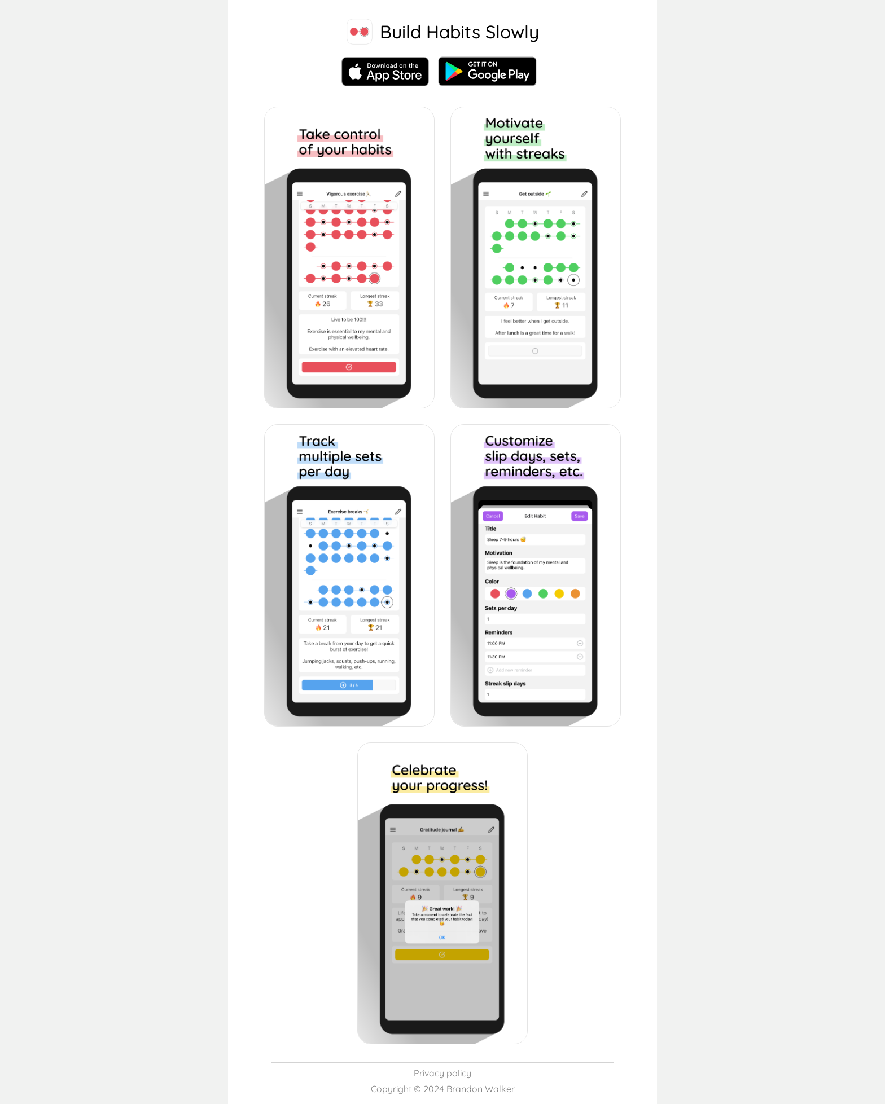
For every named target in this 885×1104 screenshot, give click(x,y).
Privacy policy (442, 1073)
